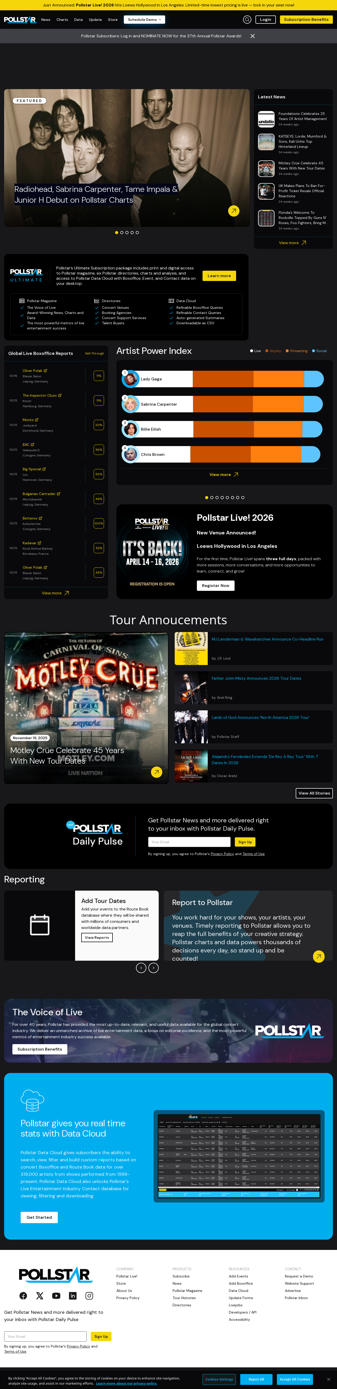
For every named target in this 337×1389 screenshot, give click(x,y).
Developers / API (242, 1312)
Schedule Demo (144, 19)
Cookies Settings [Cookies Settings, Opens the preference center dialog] (219, 1383)
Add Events (238, 1276)
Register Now (215, 585)
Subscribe (181, 1276)
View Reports (97, 937)
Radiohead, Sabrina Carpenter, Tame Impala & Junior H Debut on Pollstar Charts (96, 194)
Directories (182, 1305)
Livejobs (236, 1305)
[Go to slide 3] (127, 232)
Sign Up (245, 842)
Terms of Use (254, 853)
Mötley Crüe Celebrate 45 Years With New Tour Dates (67, 755)
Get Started (39, 1217)
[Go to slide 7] (237, 497)
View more (293, 243)
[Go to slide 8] (242, 497)
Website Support (299, 1283)
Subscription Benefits (306, 19)
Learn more (219, 275)
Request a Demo (299, 1276)
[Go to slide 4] (132, 232)
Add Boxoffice (241, 1283)
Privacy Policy (222, 853)
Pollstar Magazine (187, 1290)
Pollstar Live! (126, 1276)
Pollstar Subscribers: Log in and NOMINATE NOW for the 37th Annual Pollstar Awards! (161, 36)
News (177, 1283)
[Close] (328, 1382)
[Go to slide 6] (232, 497)
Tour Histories (184, 1298)
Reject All (256, 1383)
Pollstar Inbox (296, 1298)
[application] (225, 416)
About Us (124, 1290)
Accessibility (239, 1319)
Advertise (293, 1290)
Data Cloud (238, 1290)
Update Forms (241, 1298)
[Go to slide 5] (137, 232)
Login (265, 19)
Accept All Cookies (295, 1383)
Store (121, 1283)
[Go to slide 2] (121, 232)
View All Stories (314, 793)
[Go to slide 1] (116, 232)
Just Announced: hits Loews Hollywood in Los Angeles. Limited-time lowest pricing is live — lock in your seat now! (168, 5)
